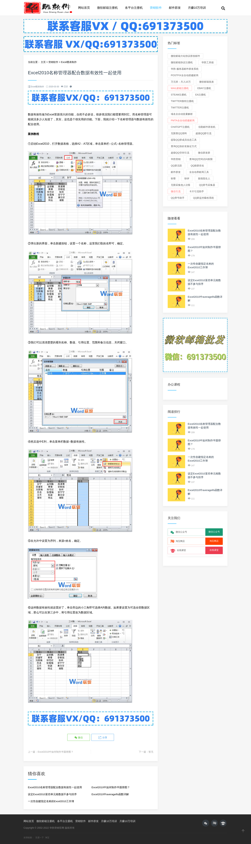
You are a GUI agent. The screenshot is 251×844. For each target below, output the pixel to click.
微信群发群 (204, 152)
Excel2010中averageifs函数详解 (110, 794)
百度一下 (39, 837)
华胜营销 (176, 159)
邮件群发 (175, 7)
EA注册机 (200, 94)
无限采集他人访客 (180, 185)
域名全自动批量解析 (182, 114)
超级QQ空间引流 (180, 152)
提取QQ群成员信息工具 (184, 139)
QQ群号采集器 (207, 185)
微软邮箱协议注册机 (182, 62)
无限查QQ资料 (179, 133)
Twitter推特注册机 (182, 101)
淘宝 (47, 837)
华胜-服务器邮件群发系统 (185, 68)
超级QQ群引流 (204, 133)
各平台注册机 (134, 7)
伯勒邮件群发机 (206, 127)
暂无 (151, 751)
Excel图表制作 (69, 62)
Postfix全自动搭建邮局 (184, 75)
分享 (102, 737)
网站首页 (84, 7)
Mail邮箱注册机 (180, 88)
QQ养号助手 (177, 197)
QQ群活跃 (176, 165)
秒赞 (173, 178)
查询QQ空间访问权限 (201, 159)
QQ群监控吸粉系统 (203, 197)
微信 (78, 737)
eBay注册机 (204, 88)
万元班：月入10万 (181, 81)
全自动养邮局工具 (199, 172)
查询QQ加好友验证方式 (184, 146)
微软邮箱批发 (206, 81)
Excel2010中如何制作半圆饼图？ (55, 751)
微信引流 (176, 191)
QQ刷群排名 (197, 165)
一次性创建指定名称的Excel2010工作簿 (51, 801)
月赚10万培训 (197, 7)
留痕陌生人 (204, 178)
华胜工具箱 (207, 62)
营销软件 (156, 7)
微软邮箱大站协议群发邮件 (185, 56)
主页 (43, 62)
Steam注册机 (179, 94)
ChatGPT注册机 (180, 127)
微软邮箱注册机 (107, 7)
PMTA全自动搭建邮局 (183, 120)
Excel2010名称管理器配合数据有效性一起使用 (55, 787)
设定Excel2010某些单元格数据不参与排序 (52, 794)
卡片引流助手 (196, 191)
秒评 (186, 178)
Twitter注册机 (180, 107)
